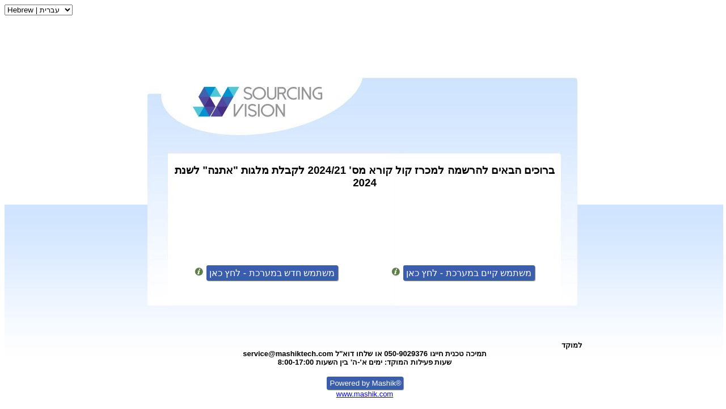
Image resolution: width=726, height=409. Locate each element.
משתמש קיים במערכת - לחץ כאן (469, 273)
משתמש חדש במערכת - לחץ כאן (272, 273)
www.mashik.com (364, 394)
